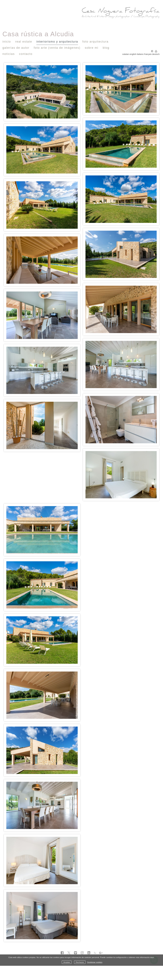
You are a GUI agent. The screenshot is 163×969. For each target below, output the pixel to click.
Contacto (25, 54)
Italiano (140, 54)
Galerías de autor (15, 47)
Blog (106, 47)
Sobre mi (91, 47)
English (133, 54)
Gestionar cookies (94, 962)
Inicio (6, 41)
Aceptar (66, 962)
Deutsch (156, 54)
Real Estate (23, 41)
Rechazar (80, 962)
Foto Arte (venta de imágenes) (57, 47)
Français (148, 54)
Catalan (125, 54)
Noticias (8, 54)
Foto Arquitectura (95, 41)
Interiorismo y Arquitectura (57, 41)
